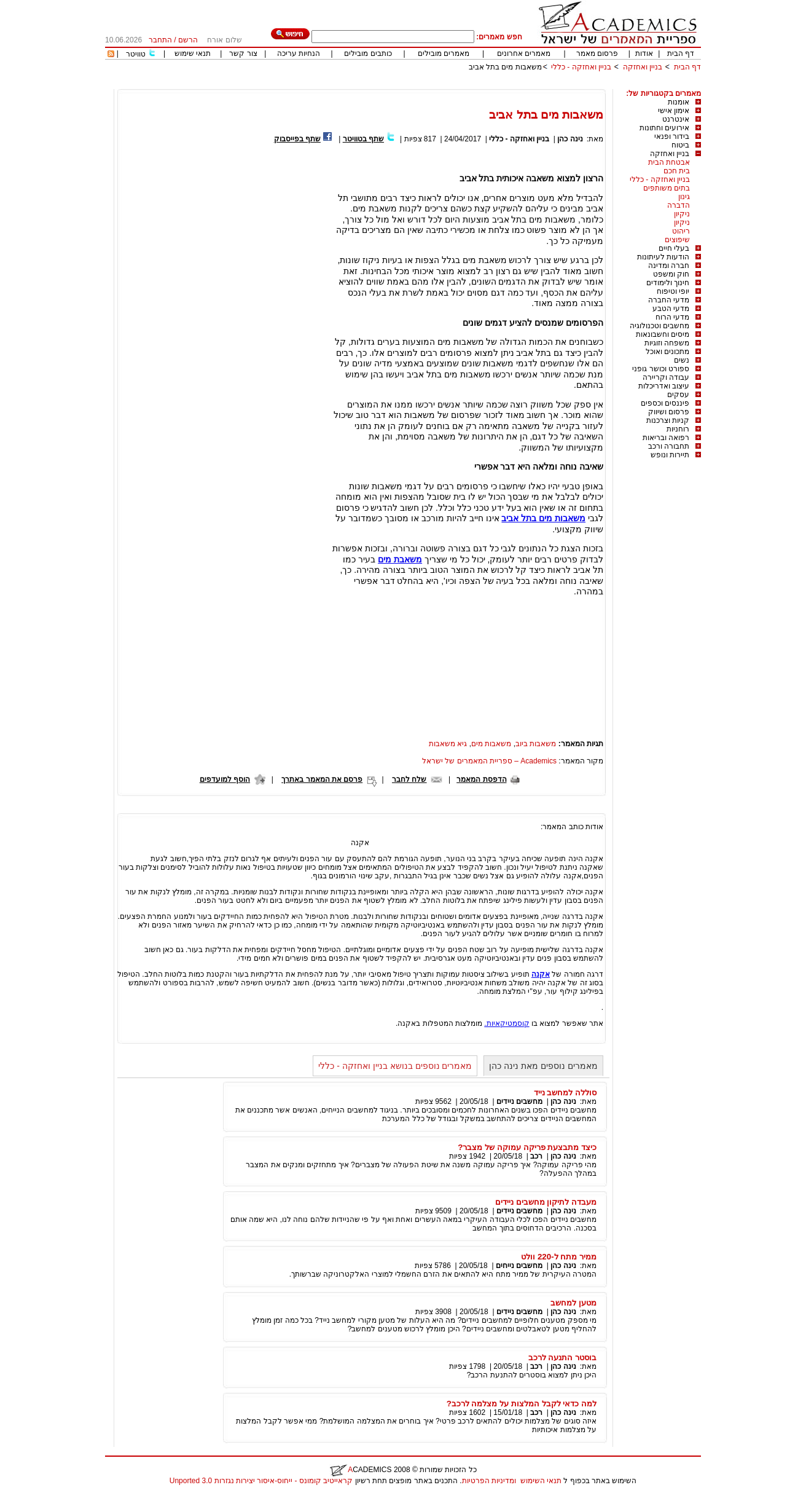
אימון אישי (673, 110)
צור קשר (243, 53)
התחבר (160, 40)
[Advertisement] (477, 84)
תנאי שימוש (192, 53)
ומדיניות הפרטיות (489, 1480)
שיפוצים (677, 239)
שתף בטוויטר (363, 139)
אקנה (540, 974)
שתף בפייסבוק (297, 139)
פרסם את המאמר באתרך (321, 779)
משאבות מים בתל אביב (505, 67)
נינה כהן (569, 139)
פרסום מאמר (597, 53)
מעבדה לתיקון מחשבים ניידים (546, 1202)
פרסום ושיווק (668, 412)
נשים (681, 360)
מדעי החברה (668, 300)
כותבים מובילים (367, 53)
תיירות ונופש (670, 455)
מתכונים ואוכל (667, 351)
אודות (644, 53)
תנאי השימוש (540, 1480)
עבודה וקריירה (666, 377)
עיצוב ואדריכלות (663, 386)
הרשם (188, 40)
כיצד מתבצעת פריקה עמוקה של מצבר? (527, 1147)
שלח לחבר (409, 779)
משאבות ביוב (535, 743)
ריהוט (681, 231)
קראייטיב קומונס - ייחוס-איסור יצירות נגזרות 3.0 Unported (261, 1480)
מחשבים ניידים (519, 1101)
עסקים (678, 394)
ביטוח (680, 145)
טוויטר (136, 54)
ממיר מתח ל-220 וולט (559, 1256)
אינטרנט (675, 119)
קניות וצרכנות (667, 420)
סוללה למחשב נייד (565, 1092)
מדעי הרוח (672, 317)
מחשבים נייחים (519, 1265)
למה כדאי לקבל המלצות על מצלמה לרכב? (522, 1403)
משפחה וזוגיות (666, 343)
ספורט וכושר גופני (660, 368)
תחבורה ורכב (668, 446)
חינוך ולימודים (667, 282)
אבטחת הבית (669, 162)
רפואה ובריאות (666, 437)
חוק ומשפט (671, 274)
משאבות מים (491, 743)
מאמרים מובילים (443, 53)
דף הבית (680, 53)
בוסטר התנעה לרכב (562, 1357)
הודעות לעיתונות (663, 257)
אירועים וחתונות (664, 128)
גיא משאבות (448, 743)
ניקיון (682, 214)
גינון (684, 196)
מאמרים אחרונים (523, 53)
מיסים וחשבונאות (662, 334)
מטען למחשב (573, 1302)
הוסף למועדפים (225, 779)
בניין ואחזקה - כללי (581, 67)
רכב (536, 1156)
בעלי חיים (674, 248)
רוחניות (678, 429)
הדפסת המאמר (481, 779)
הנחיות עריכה (298, 53)
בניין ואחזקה (641, 67)
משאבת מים (400, 559)
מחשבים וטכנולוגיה (659, 325)
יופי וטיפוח (673, 291)
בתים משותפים (666, 188)
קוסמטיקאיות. (506, 1023)
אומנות (678, 102)
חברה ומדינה (668, 265)
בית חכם (676, 171)
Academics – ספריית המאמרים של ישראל (489, 761)
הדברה (678, 205)
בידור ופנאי (671, 136)
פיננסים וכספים (665, 403)
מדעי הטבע (670, 308)
